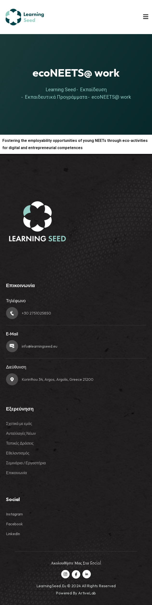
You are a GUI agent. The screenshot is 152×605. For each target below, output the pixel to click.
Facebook (14, 523)
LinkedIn (13, 533)
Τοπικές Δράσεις (19, 443)
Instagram (14, 514)
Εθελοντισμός (17, 453)
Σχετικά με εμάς (19, 423)
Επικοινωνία (16, 472)
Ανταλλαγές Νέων (21, 433)
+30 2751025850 (36, 313)
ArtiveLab (87, 593)
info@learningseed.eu (39, 346)
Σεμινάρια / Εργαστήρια (26, 462)
